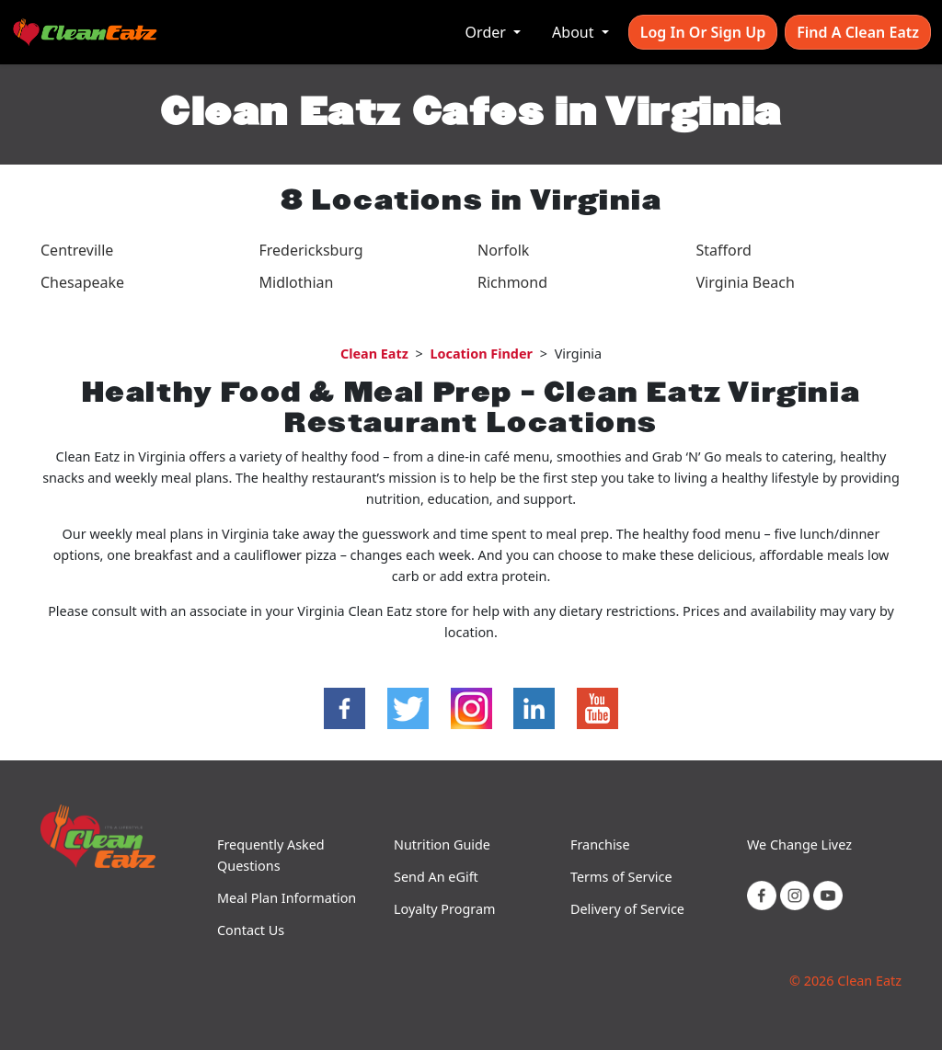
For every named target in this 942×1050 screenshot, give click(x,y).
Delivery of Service (627, 909)
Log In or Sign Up (702, 32)
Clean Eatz (374, 353)
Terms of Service (621, 876)
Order (487, 32)
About (575, 32)
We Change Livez (799, 844)
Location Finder (482, 353)
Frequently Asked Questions (271, 855)
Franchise (600, 844)
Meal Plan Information (286, 898)
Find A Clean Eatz (858, 32)
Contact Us (250, 930)
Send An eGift (436, 876)
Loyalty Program (444, 909)
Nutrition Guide (442, 844)
